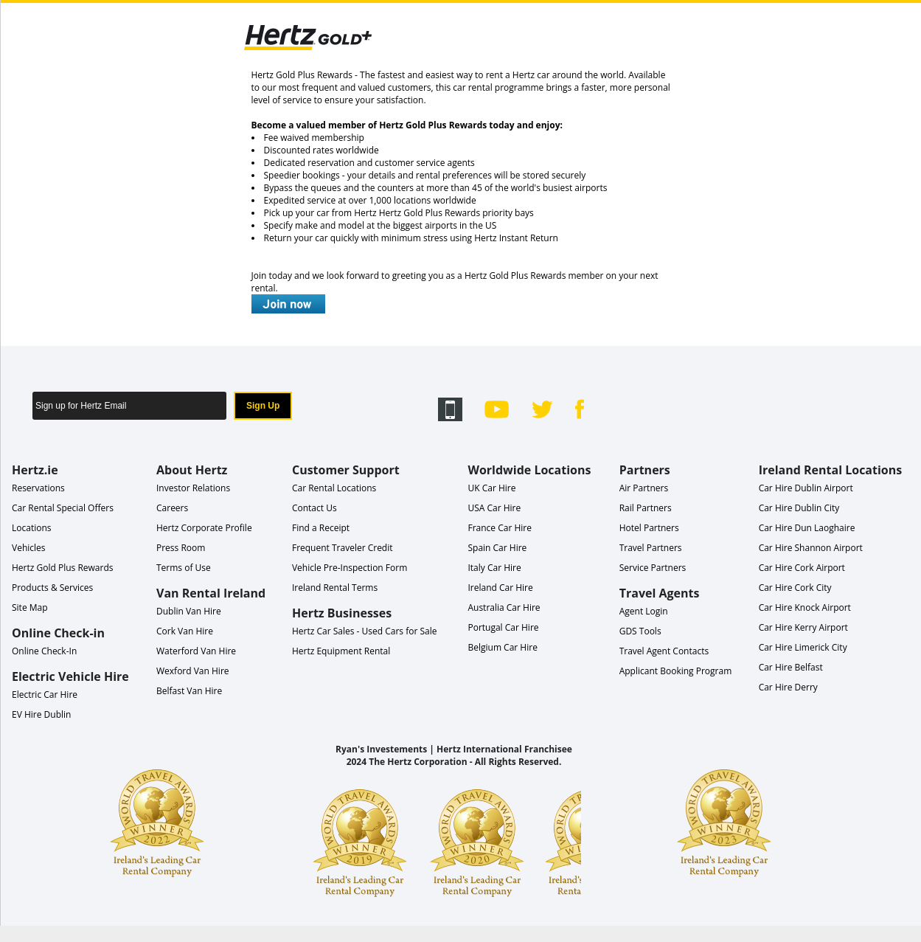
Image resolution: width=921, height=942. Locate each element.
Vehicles (29, 547)
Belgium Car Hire (502, 647)
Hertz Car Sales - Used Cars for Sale (364, 631)
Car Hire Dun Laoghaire (807, 528)
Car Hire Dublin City (799, 508)
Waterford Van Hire (196, 651)
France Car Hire (500, 528)
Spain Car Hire (497, 547)
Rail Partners (645, 508)
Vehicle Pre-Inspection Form (349, 567)
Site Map (30, 607)
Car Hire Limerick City (803, 647)
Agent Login (643, 611)
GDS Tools (640, 631)
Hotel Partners (649, 528)
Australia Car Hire (504, 607)
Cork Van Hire (184, 631)
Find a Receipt (321, 528)
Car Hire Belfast (791, 667)
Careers (172, 508)
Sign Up (262, 406)
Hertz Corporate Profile (204, 528)
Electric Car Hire (44, 694)
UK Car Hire (491, 488)
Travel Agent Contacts (664, 651)
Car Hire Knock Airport (805, 607)
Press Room (180, 547)
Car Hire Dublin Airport (806, 488)
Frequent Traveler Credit (342, 547)
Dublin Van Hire (188, 611)
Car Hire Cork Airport (802, 567)
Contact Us (314, 508)
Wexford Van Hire (192, 671)
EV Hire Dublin (41, 714)
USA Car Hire (494, 508)
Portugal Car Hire (503, 627)
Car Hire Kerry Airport (803, 627)
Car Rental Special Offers (63, 508)
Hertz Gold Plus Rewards (62, 567)
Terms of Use (183, 567)
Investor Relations (193, 488)
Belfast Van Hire (189, 691)
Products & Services (52, 587)
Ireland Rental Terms (335, 587)
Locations (32, 528)
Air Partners (643, 488)
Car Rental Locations (334, 488)
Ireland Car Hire (500, 587)
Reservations (38, 488)
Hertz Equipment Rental (341, 651)
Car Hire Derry (788, 687)
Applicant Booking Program (675, 671)
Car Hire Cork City (795, 587)
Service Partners (653, 567)
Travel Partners (650, 547)
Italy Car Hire (494, 567)
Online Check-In (44, 651)
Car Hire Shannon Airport (811, 547)
